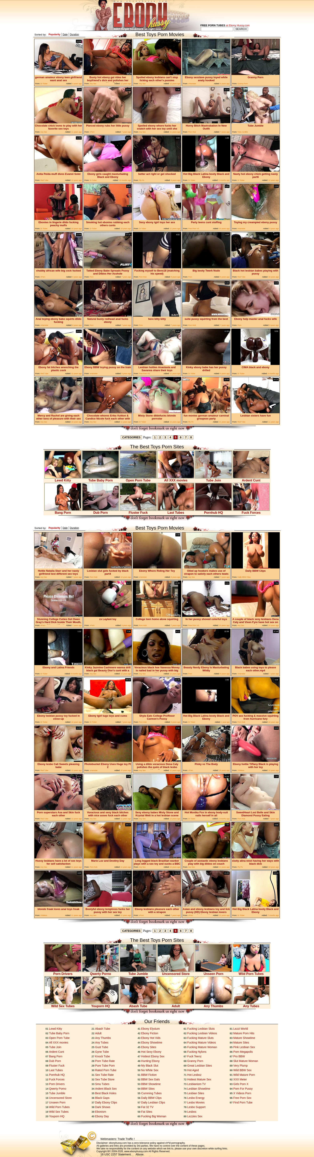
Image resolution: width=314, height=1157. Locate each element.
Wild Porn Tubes (251, 972)
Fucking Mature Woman (202, 1047)
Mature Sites (241, 1042)
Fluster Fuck (138, 511)
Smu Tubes (102, 1084)
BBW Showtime (151, 1084)
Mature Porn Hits (243, 1033)
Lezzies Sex (194, 1116)
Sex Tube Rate (104, 1074)
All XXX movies (175, 479)
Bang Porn (62, 511)
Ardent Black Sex (106, 1088)
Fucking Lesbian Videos (202, 1033)
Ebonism (100, 1111)
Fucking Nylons (196, 1051)
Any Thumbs (213, 1005)
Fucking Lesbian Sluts (201, 1028)
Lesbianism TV (196, 1084)
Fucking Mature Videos (201, 1042)
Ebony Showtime (151, 1042)
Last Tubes (175, 511)
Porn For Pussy (243, 1088)
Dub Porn (100, 511)
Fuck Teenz (194, 1056)
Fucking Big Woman (153, 1116)
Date (64, 34)
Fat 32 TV (147, 1107)
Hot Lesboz (194, 1074)
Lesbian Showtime (198, 1088)
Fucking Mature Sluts (200, 1037)
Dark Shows (102, 1107)
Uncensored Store (175, 972)
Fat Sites (146, 1111)
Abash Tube (138, 1005)
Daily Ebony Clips (106, 1102)
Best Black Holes (105, 1093)
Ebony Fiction (149, 1033)
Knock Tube (102, 1056)
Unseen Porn (213, 972)
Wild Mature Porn (244, 1074)
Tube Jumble (138, 972)
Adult (175, 1005)
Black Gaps (102, 1097)
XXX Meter (240, 1079)
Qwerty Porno (100, 972)
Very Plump (240, 1065)
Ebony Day (102, 1116)
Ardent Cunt (251, 479)
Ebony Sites (148, 1047)
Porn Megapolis (243, 1051)
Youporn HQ (100, 1005)
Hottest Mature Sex (199, 1079)
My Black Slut (149, 1065)
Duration (74, 34)
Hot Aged (193, 1070)
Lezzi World (240, 1028)
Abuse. (140, 1154)
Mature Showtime (244, 1037)
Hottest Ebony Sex (152, 1056)
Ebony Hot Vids (150, 1037)
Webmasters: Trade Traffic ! (118, 1139)
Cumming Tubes (151, 1093)
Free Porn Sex (242, 1097)
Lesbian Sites (195, 1093)
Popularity (54, 34)
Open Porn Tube (138, 479)
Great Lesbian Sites (199, 1065)
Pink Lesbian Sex (244, 1047)
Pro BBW (239, 1056)
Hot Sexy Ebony (151, 1051)
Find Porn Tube (243, 1102)
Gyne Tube (102, 1051)
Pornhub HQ (213, 511)
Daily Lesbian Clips (153, 1102)
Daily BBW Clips (151, 1097)
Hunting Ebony (150, 1061)
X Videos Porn (242, 1093)
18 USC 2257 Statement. (116, 1154)
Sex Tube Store (105, 1079)
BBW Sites (148, 1088)
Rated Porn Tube (105, 1070)
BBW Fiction (149, 1074)
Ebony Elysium (150, 1028)
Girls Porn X (240, 1084)
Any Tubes (251, 1005)
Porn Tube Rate (105, 1061)
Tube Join (213, 479)
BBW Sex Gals (150, 1079)
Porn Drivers (62, 972)
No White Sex (149, 1070)
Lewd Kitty (62, 479)
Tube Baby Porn (100, 479)
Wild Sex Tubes (62, 1005)
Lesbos (191, 1111)
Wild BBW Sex (242, 1070)
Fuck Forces (251, 511)
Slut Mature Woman (245, 1061)
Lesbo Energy (195, 1097)
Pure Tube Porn (105, 1065)
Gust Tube (101, 1047)
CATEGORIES (131, 437)
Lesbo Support (196, 1107)
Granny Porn (195, 1061)
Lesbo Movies (195, 1102)
